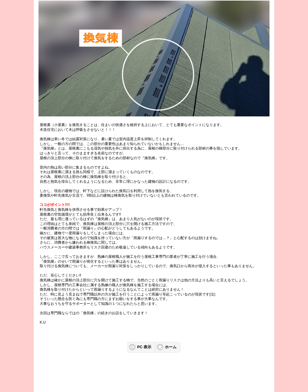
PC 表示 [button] (144, 347)
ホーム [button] (171, 347)
